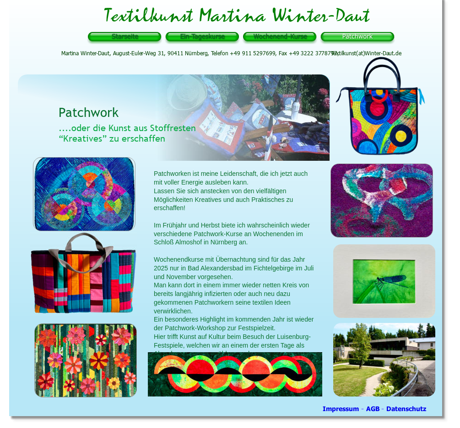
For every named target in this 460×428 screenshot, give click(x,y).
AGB (374, 408)
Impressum (342, 408)
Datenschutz (406, 408)
